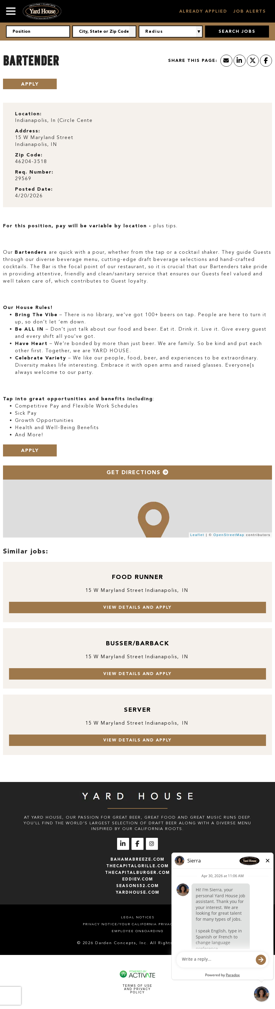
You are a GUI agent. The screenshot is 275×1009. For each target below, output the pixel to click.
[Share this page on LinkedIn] (240, 61)
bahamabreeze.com (137, 859)
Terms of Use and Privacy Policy (137, 989)
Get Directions (138, 472)
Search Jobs (237, 31)
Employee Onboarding (138, 931)
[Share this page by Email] (226, 61)
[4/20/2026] (137, 195)
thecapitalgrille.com (137, 866)
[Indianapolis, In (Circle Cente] (137, 120)
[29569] (137, 178)
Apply (30, 84)
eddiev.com (137, 879)
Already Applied (203, 11)
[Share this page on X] (253, 61)
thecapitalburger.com (137, 872)
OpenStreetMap (229, 535)
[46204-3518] (137, 161)
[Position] (38, 32)
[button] (132, 31)
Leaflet (197, 535)
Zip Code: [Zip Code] (29, 155)
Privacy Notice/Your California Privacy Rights (137, 924)
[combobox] (104, 32)
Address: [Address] (27, 131)
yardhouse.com (137, 892)
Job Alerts (249, 11)
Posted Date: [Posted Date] (34, 189)
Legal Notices (137, 917)
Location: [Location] (28, 114)
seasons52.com (137, 885)
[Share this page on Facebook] (266, 61)
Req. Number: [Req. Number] (34, 172)
